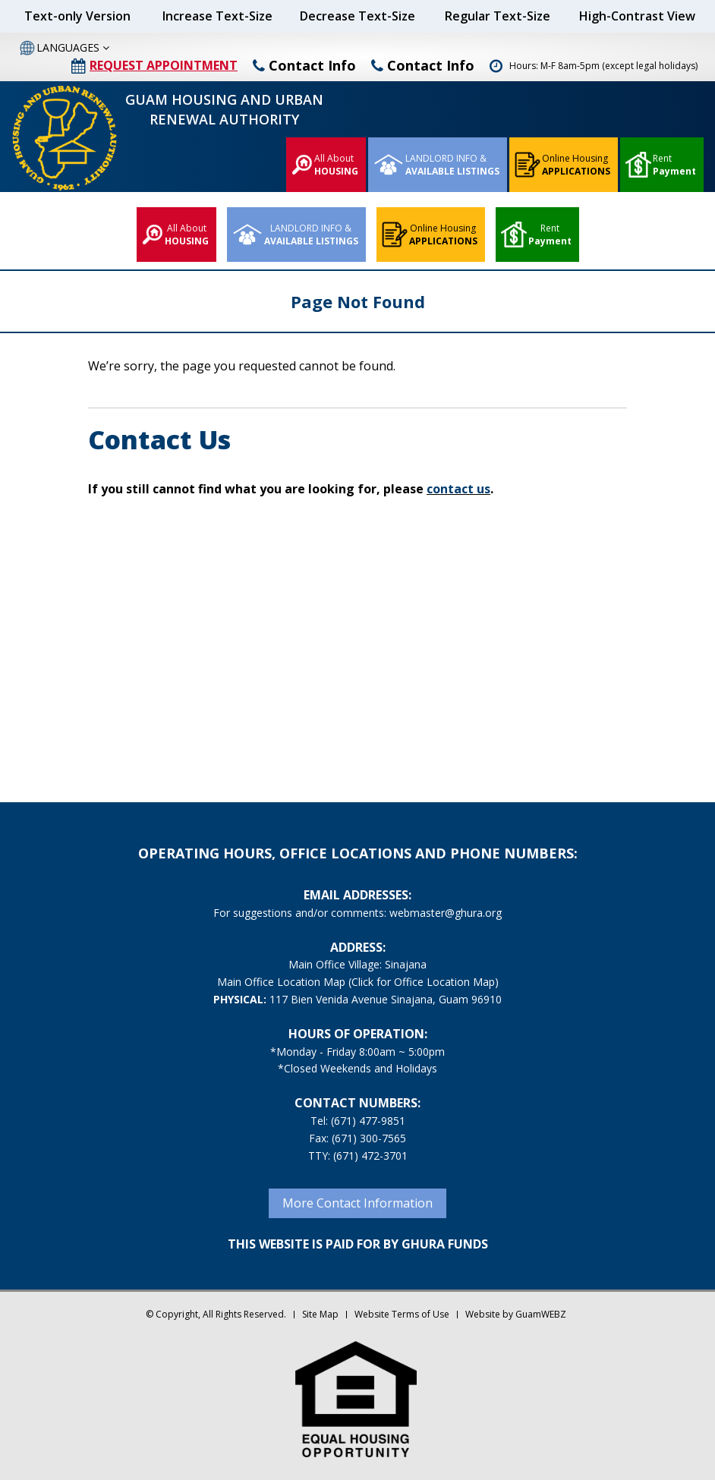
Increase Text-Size (217, 16)
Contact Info (304, 65)
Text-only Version (77, 16)
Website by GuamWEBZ (515, 1314)
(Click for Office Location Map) (423, 982)
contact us (458, 488)
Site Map (320, 1314)
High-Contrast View (637, 16)
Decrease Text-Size (357, 16)
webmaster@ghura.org (445, 912)
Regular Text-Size (497, 16)
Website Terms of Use (401, 1314)
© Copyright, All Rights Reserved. (216, 1314)
